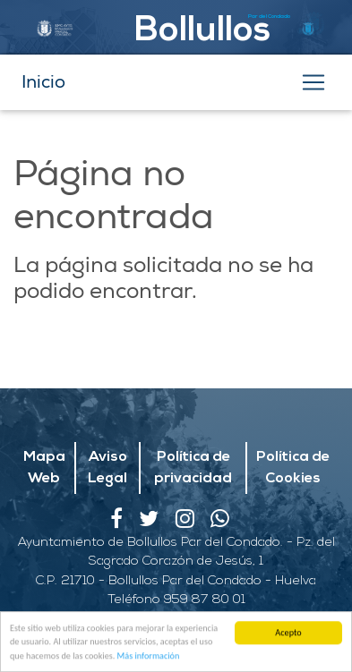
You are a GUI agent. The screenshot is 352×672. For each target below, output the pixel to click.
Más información (148, 656)
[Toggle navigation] (313, 82)
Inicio (43, 82)
